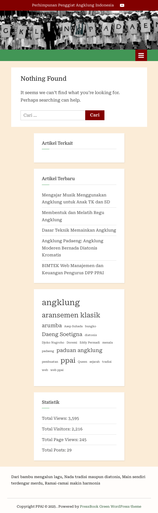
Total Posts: (54, 450)
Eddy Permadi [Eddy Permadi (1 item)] (90, 342)
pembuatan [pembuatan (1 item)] (50, 361)
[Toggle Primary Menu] (141, 55)
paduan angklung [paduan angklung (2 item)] (79, 350)
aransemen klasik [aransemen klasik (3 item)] (71, 315)
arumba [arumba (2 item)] (52, 325)
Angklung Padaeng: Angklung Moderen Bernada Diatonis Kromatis (72, 248)
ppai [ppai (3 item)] (67, 360)
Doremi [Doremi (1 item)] (72, 342)
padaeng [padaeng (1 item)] (48, 351)
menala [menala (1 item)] (107, 342)
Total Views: (55, 418)
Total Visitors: (57, 429)
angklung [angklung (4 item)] (61, 302)
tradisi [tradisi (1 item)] (107, 361)
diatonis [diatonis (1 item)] (91, 335)
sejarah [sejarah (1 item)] (95, 361)
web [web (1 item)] (45, 370)
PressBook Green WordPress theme (110, 506)
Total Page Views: (60, 439)
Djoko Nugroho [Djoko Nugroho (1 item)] (53, 342)
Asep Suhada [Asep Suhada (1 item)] (73, 326)
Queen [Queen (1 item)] (82, 361)
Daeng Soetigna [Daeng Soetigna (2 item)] (62, 334)
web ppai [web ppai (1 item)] (57, 370)
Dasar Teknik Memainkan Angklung (79, 230)
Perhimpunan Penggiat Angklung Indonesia (73, 5)
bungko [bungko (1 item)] (90, 326)
